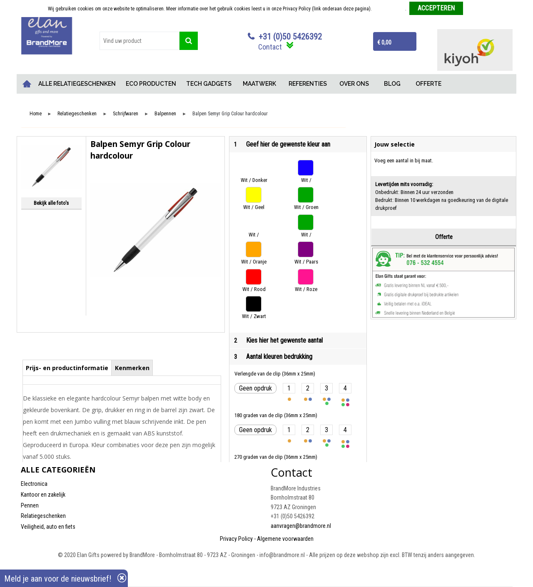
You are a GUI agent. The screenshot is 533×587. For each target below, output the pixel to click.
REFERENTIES (308, 83)
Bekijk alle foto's (51, 203)
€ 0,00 (384, 42)
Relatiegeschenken (77, 114)
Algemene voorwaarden (285, 539)
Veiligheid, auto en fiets (48, 526)
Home (27, 84)
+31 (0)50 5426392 (290, 37)
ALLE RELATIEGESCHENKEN (77, 83)
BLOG (392, 83)
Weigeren (476, 9)
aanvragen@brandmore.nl (301, 525)
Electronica (34, 483)
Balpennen (165, 114)
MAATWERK (259, 83)
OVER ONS (354, 83)
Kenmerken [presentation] (132, 368)
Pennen (30, 505)
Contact (270, 46)
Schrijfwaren (125, 114)
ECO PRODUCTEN (151, 83)
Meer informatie (389, 9)
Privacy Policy (236, 539)
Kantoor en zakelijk (43, 494)
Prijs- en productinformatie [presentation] (67, 368)
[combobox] (139, 41)
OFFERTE (428, 83)
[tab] (67, 368)
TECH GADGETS (209, 83)
